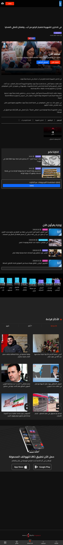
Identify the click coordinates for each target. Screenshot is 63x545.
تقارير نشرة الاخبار (43, 240)
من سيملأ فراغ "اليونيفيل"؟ (32, 289)
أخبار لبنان (38, 156)
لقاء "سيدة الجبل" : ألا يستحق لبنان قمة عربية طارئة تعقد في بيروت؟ (22, 160)
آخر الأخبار (45, 229)
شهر (7, 326)
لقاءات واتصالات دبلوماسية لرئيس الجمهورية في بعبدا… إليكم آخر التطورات (48, 289)
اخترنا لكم (53, 152)
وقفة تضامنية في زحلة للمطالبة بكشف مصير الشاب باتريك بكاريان (16, 355)
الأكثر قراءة (52, 319)
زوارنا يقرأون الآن (52, 225)
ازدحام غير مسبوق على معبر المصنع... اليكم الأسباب (48, 414)
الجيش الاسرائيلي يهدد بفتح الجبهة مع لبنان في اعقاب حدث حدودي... (41, 288)
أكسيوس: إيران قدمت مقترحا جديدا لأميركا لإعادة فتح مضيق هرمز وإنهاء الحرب (17, 414)
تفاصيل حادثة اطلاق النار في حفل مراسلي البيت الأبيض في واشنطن (16, 288)
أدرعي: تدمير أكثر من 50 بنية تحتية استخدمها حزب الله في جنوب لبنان (48, 355)
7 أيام (30, 326)
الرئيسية (56, 542)
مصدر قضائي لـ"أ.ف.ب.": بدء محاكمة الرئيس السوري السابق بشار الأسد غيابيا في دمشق (16, 385)
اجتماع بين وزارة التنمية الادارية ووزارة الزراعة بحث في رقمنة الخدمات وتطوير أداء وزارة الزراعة (23, 172)
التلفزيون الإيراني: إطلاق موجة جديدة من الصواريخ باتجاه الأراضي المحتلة (25, 263)
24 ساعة (54, 326)
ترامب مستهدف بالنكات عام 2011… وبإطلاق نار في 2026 (9, 288)
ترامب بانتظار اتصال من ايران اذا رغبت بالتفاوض (24, 288)
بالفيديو (54, 279)
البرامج (16, 542)
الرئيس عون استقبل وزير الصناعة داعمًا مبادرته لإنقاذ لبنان (30, 253)
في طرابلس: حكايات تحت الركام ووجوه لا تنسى (33, 242)
